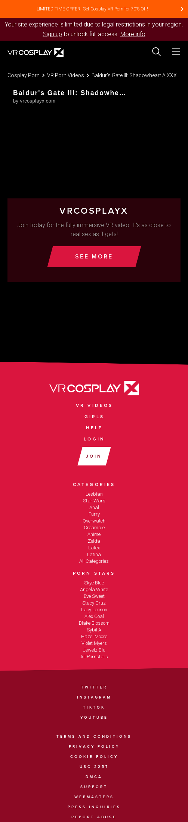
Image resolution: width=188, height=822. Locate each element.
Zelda (94, 541)
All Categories (94, 561)
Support (94, 787)
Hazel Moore (94, 636)
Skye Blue (94, 582)
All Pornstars (94, 656)
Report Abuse (94, 817)
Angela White (94, 589)
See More (94, 256)
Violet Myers (94, 643)
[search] (157, 52)
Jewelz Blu (94, 649)
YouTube (94, 717)
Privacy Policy (94, 746)
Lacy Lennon (94, 609)
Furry (94, 514)
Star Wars (94, 500)
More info (132, 34)
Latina (94, 554)
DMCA (94, 777)
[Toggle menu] (176, 52)
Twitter (94, 687)
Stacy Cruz (94, 602)
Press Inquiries (94, 807)
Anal (94, 507)
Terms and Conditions (94, 736)
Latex (94, 547)
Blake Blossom (94, 623)
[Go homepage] (45, 53)
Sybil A (94, 629)
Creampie (94, 527)
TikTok (94, 707)
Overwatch (94, 520)
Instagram (94, 697)
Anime (94, 534)
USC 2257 (94, 767)
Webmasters (94, 797)
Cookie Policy (94, 756)
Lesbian (94, 494)
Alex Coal (94, 616)
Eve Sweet (94, 596)
